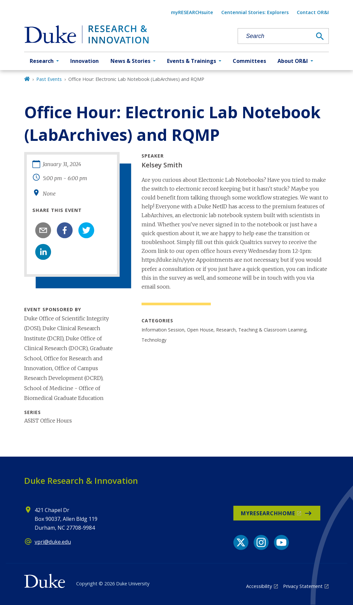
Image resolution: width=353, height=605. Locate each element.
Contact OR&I (313, 12)
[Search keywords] (275, 36)
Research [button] (42, 61)
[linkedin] (43, 252)
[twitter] (86, 230)
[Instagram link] (261, 542)
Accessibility (259, 586)
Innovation (84, 61)
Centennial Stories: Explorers (255, 12)
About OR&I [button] (292, 61)
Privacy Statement (303, 586)
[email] (43, 230)
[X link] (240, 542)
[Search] (319, 36)
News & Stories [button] (130, 61)
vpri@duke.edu (53, 541)
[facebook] (65, 230)
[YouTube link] (281, 542)
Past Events (49, 79)
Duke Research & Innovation (81, 480)
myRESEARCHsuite (192, 12)
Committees (249, 61)
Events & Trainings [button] (191, 61)
